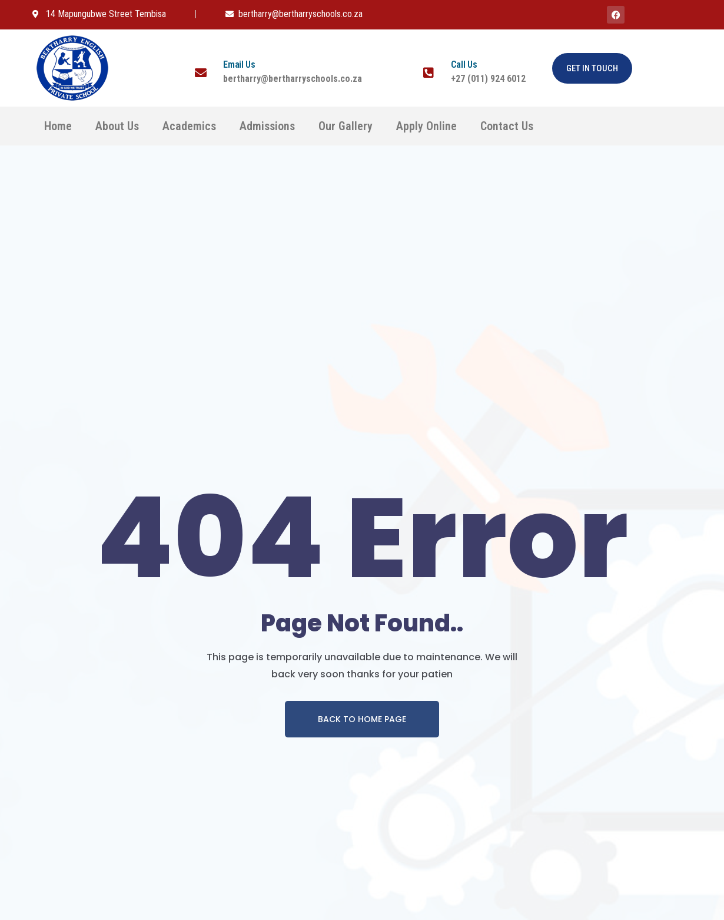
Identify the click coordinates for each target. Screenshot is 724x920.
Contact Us (506, 126)
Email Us (239, 64)
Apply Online (426, 126)
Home (58, 126)
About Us (117, 126)
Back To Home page (362, 719)
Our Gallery (345, 126)
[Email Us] (201, 73)
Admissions (267, 126)
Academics (189, 126)
